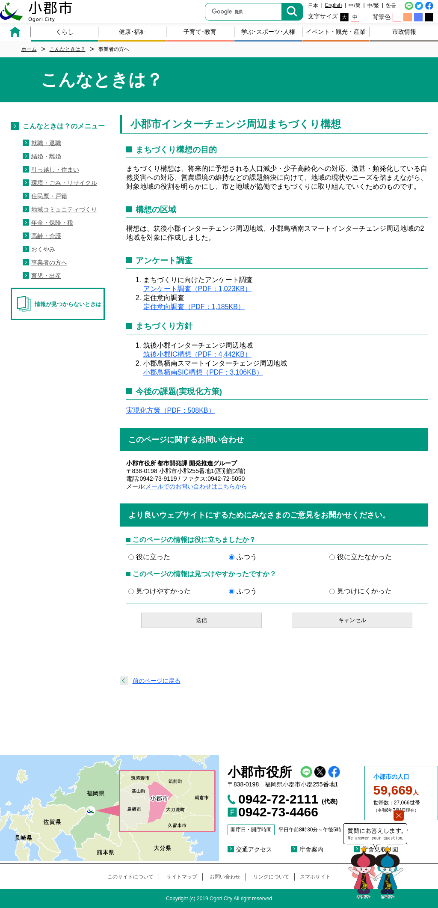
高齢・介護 (46, 235)
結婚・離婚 (46, 156)
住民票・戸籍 (49, 196)
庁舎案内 (311, 849)
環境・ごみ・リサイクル (64, 182)
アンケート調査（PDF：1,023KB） (197, 288)
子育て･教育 (199, 31)
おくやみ (43, 249)
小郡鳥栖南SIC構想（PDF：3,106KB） (203, 372)
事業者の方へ (49, 262)
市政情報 (404, 31)
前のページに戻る (157, 680)
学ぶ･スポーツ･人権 (268, 31)
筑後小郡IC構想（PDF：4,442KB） (197, 354)
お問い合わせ (225, 877)
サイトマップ (181, 877)
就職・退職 (46, 143)
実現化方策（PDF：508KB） (170, 410)
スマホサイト (315, 877)
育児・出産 (46, 275)
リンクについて (271, 877)
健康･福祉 (132, 31)
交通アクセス (254, 849)
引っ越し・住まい (55, 169)
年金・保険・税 (52, 222)
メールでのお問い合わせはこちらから (196, 486)
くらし (65, 31)
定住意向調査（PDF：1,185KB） (194, 306)
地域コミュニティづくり (64, 209)
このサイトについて (130, 877)
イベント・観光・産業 (336, 31)
